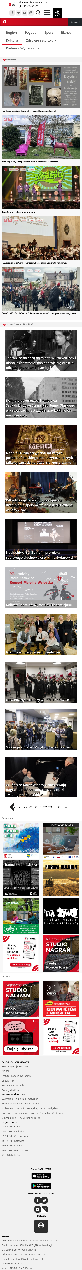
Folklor (16, 220)
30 (35, 807)
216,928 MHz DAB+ (12, 1136)
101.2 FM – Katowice (13, 1122)
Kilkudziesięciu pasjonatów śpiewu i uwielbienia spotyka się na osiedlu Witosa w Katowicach (39, 505)
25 (15, 807)
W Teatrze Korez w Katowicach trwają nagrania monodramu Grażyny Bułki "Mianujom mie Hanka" (36, 790)
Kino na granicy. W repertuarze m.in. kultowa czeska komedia (30, 161)
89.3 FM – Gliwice (12, 1108)
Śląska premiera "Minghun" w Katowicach (39, 747)
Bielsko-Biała (14, 169)
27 (25, 807)
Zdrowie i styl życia (41, 40)
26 (20, 807)
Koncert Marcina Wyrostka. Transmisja (37, 605)
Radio (19, 68)
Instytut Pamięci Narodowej (17, 1057)
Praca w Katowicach (13, 1067)
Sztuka (26, 68)
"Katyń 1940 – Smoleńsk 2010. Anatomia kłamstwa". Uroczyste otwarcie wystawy (39, 313)
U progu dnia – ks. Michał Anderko (21, 1099)
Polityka (37, 271)
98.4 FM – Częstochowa (15, 1117)
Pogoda (31, 32)
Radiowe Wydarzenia (23, 48)
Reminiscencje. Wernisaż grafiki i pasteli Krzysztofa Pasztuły (29, 111)
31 (40, 807)
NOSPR (6, 1052)
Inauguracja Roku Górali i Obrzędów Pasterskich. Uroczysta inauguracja (34, 262)
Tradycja (39, 220)
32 (45, 807)
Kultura (12, 40)
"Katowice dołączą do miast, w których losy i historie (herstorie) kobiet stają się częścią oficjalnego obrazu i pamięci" (41, 363)
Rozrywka (31, 169)
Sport (48, 32)
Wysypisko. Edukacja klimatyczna (20, 1080)
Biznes (66, 32)
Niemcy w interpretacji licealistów (33, 652)
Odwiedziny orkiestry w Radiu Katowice (37, 700)
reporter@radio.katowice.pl (34, 2)
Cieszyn (16, 119)
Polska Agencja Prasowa (15, 1048)
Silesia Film (8, 1062)
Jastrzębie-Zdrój (19, 271)
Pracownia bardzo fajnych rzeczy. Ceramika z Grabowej (32, 1094)
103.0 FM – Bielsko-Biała (15, 1132)
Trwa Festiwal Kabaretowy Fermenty (18, 212)
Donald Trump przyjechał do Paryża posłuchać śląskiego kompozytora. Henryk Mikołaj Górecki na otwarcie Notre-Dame (39, 458)
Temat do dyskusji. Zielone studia (20, 1085)
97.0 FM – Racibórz (13, 1113)
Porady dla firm (10, 1071)
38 (58, 807)
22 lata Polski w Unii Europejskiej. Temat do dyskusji (30, 1090)
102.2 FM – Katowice (13, 1127)
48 (66, 807)
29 (30, 807)
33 (50, 807)
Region (11, 32)
